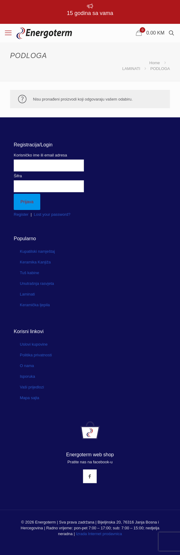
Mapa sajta (29, 397)
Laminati (27, 294)
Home (154, 63)
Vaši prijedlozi (32, 387)
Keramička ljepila (35, 305)
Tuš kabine (29, 272)
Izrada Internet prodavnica (99, 533)
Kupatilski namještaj (37, 251)
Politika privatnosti (36, 355)
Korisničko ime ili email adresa (40, 155)
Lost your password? (52, 214)
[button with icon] (90, 476)
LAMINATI (131, 68)
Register (21, 214)
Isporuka (27, 376)
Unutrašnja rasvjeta (37, 283)
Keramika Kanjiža (35, 262)
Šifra (18, 176)
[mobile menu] (8, 33)
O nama (27, 365)
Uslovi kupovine (34, 344)
